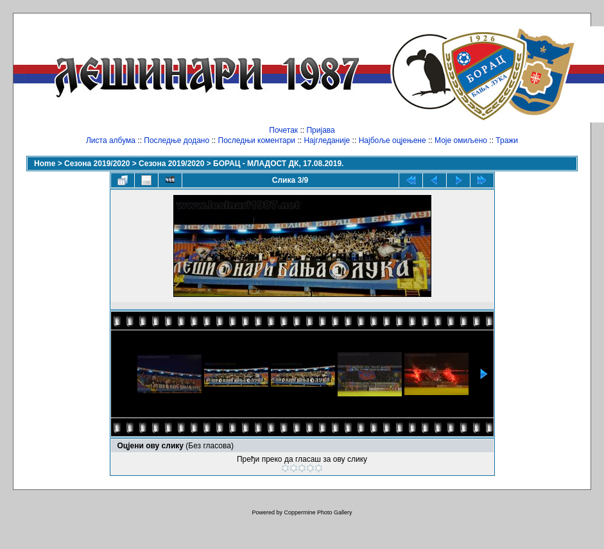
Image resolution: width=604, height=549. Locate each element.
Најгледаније (327, 140)
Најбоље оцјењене (392, 140)
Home (44, 163)
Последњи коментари (257, 140)
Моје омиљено (461, 140)
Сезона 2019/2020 (97, 163)
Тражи (507, 140)
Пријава (320, 130)
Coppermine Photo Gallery (318, 512)
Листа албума (110, 140)
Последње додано (176, 140)
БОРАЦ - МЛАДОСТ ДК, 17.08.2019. (278, 163)
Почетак (283, 130)
